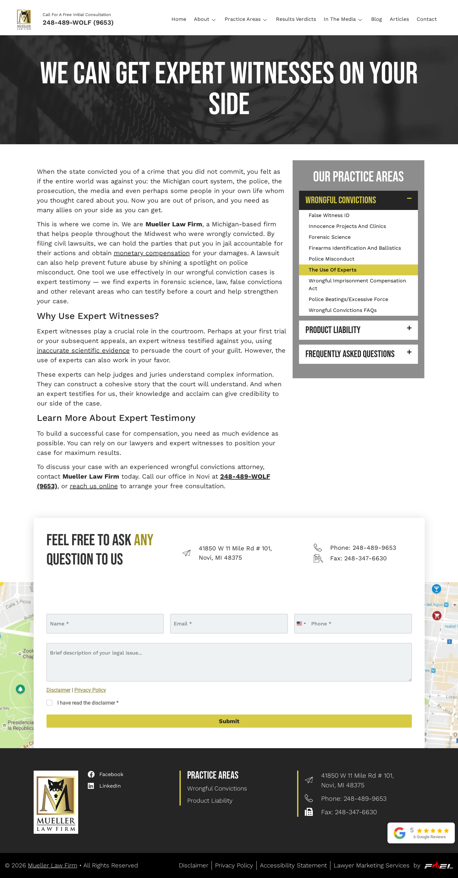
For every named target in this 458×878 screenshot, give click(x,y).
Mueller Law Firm (52, 865)
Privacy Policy (90, 690)
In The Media (343, 19)
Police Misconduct (331, 259)
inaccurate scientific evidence (83, 350)
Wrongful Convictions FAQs (343, 310)
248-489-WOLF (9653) (78, 22)
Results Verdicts (296, 19)
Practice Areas (246, 19)
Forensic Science (330, 237)
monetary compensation (152, 253)
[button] (358, 200)
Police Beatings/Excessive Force (348, 299)
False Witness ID (329, 215)
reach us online (94, 486)
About (205, 19)
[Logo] (26, 19)
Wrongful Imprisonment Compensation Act (357, 284)
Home (178, 19)
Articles (399, 19)
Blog (376, 19)
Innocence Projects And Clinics (347, 226)
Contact (427, 19)
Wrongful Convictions (340, 200)
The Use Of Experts (332, 270)
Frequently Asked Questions (350, 354)
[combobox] (301, 623)
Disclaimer (58, 690)
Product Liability (333, 330)
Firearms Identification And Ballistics (355, 248)
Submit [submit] (229, 721)
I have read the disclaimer (88, 703)
